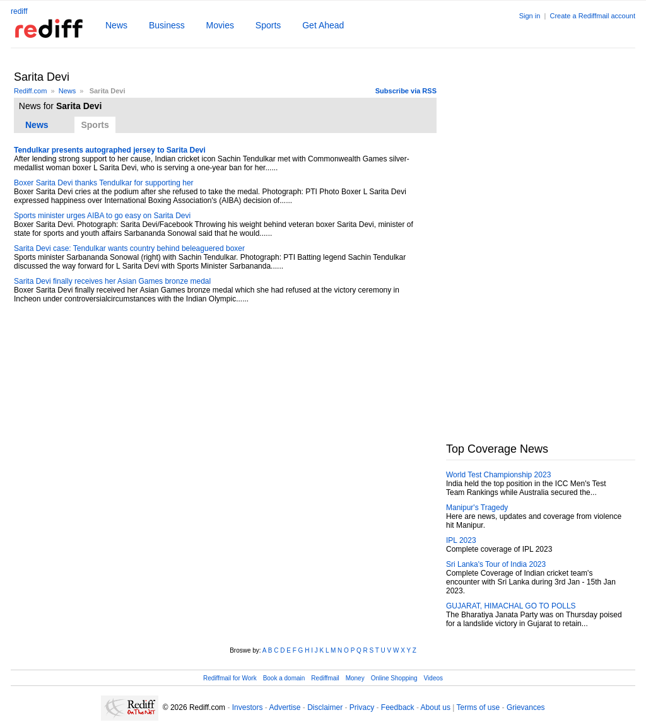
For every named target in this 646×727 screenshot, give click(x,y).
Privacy (361, 707)
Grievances (526, 707)
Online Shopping (394, 678)
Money (355, 678)
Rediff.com (30, 91)
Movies (220, 25)
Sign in (530, 16)
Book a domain (284, 678)
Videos (433, 678)
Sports (268, 25)
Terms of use (478, 707)
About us (435, 707)
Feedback (397, 707)
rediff (19, 11)
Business (167, 25)
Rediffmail (325, 678)
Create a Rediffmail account (592, 16)
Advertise (284, 707)
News (116, 25)
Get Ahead (323, 25)
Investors (247, 707)
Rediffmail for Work (230, 678)
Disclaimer (325, 707)
